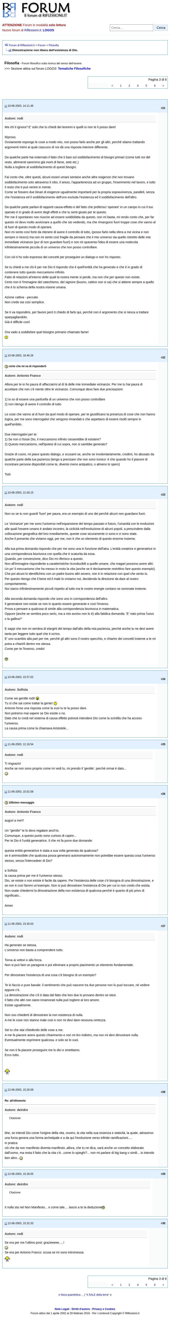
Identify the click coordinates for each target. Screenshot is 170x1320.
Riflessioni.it (32, 30)
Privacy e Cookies (103, 1309)
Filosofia (54, 45)
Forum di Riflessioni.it (22, 45)
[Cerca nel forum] (131, 27)
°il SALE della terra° (97, 1294)
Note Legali (62, 1309)
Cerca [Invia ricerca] (161, 27)
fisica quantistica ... (72, 1294)
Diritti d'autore (81, 1309)
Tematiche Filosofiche (74, 68)
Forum (42, 45)
